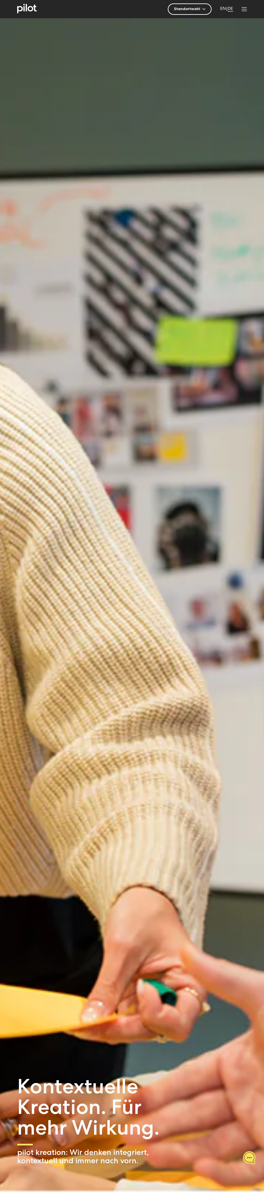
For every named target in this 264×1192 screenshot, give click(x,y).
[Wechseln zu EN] (223, 9)
